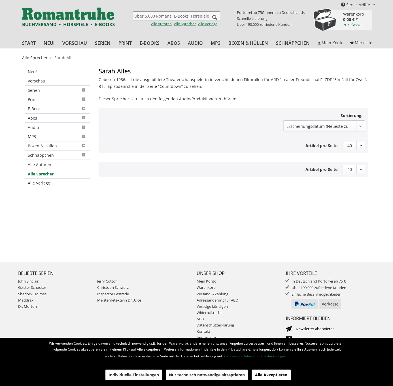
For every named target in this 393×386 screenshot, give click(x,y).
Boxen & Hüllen (57, 146)
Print (57, 99)
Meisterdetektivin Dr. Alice (119, 300)
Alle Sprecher (185, 23)
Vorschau (36, 81)
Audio (57, 127)
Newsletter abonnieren (315, 328)
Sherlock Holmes (32, 293)
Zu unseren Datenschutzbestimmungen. (255, 356)
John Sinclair (28, 281)
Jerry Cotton (107, 281)
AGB (200, 318)
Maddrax (25, 300)
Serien (57, 90)
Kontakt (203, 331)
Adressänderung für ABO (217, 300)
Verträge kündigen (212, 306)
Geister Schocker (32, 287)
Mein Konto (206, 281)
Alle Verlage (207, 23)
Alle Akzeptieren (271, 374)
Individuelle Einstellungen (134, 374)
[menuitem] (176, 18)
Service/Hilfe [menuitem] (356, 4)
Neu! (32, 71)
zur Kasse (352, 24)
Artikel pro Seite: (322, 145)
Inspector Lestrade (113, 293)
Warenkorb (206, 287)
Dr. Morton (27, 306)
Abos (57, 118)
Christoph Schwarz (113, 287)
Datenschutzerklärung (215, 325)
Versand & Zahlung (212, 293)
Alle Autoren (161, 23)
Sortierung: (351, 115)
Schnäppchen (57, 155)
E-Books (57, 108)
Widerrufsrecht (209, 312)
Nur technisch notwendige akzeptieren (207, 374)
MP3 (57, 136)
